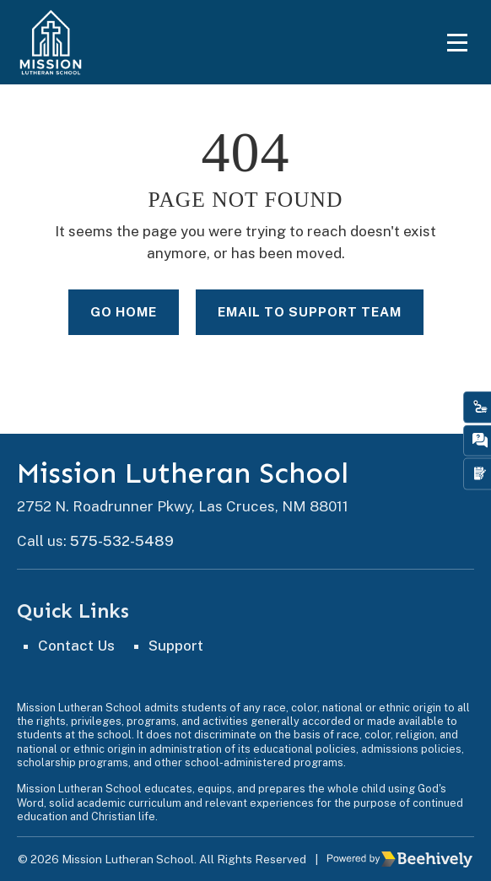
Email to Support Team (310, 311)
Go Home (123, 311)
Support (175, 645)
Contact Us (76, 645)
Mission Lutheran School (182, 473)
